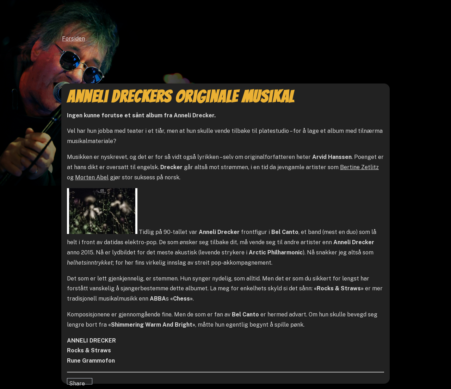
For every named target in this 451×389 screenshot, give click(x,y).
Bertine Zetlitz (359, 167)
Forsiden (73, 38)
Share (77, 382)
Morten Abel (92, 177)
